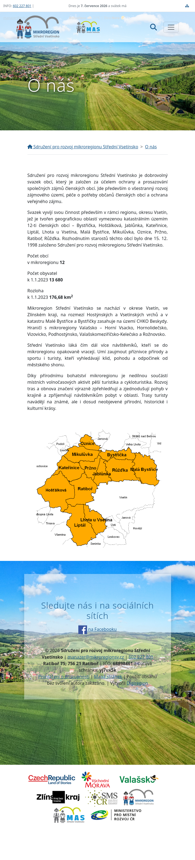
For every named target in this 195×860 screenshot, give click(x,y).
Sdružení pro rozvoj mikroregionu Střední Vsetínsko (82, 147)
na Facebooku (97, 629)
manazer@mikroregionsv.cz (95, 657)
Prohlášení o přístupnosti (63, 677)
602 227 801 (22, 6)
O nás (151, 147)
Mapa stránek (108, 677)
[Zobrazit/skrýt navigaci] (171, 27)
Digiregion (137, 683)
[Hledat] (153, 27)
